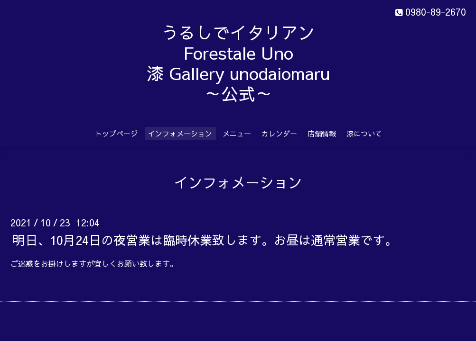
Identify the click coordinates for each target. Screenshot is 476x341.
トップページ (116, 133)
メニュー (237, 133)
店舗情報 (322, 133)
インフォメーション (180, 133)
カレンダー (279, 133)
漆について (364, 133)
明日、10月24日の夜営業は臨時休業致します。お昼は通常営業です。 (205, 239)
